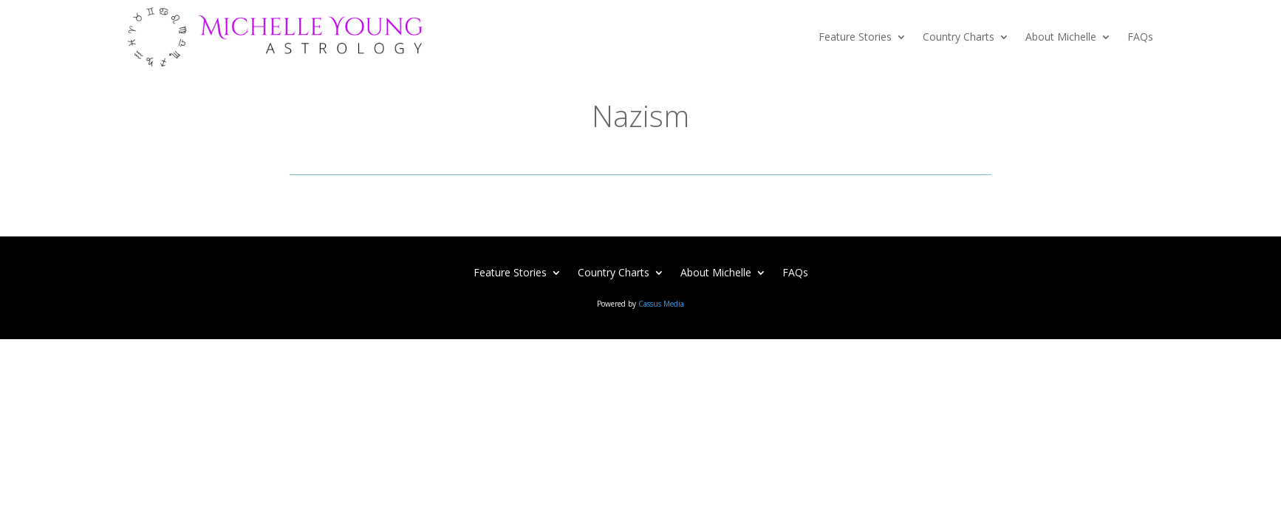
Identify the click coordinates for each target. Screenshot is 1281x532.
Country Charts (958, 37)
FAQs (1140, 37)
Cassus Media (661, 304)
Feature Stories (855, 37)
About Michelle (1060, 37)
